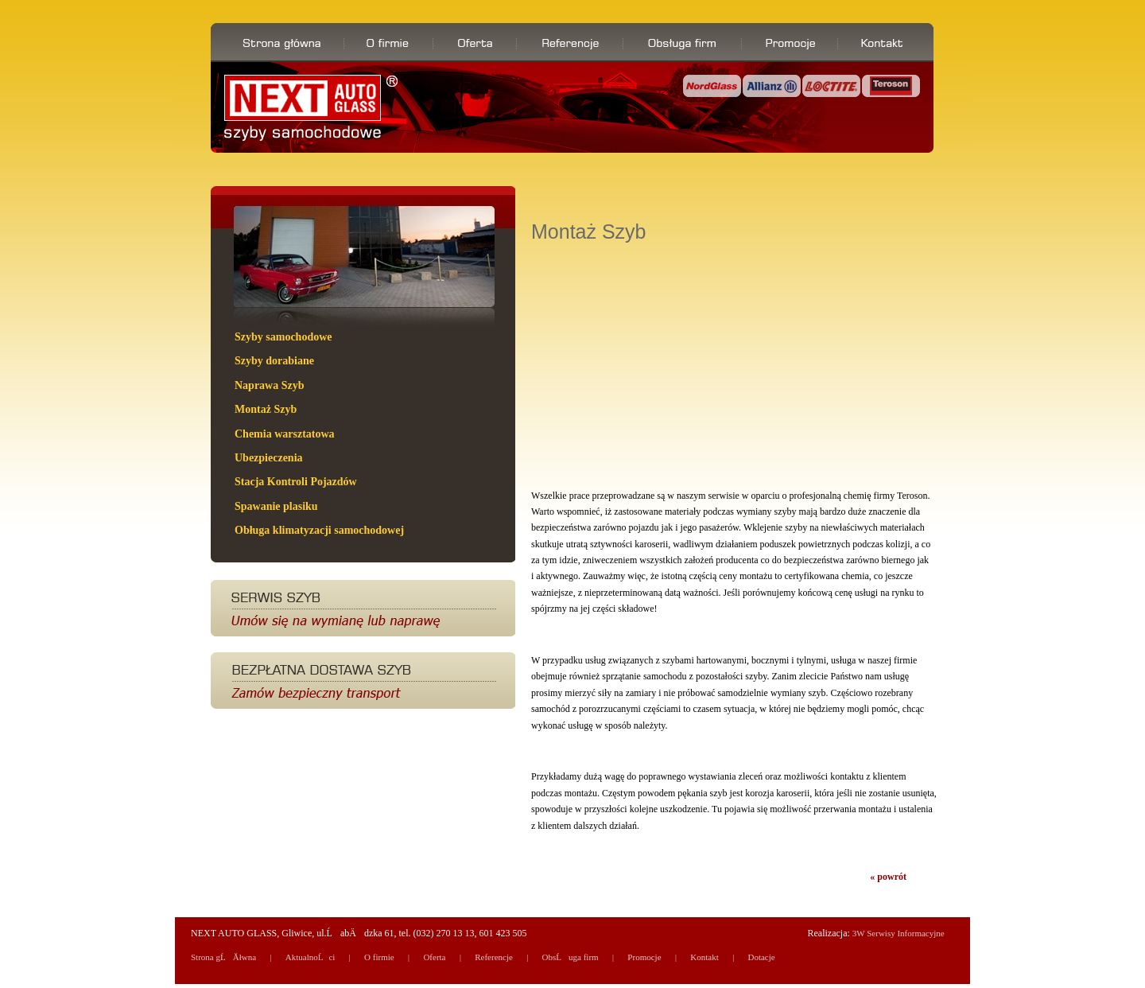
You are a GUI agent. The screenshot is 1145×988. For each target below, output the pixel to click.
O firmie (379, 957)
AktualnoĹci (310, 957)
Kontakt (704, 957)
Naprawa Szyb (270, 385)
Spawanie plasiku (276, 506)
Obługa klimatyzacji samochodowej (319, 530)
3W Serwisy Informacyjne (898, 933)
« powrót (888, 876)
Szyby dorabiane (274, 361)
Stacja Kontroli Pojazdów (296, 482)
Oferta (434, 957)
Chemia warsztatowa (285, 434)
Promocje (644, 957)
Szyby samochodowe (283, 337)
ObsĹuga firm (570, 957)
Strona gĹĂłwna (223, 957)
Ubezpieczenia (269, 458)
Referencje (494, 957)
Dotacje (760, 957)
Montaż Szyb (266, 409)
